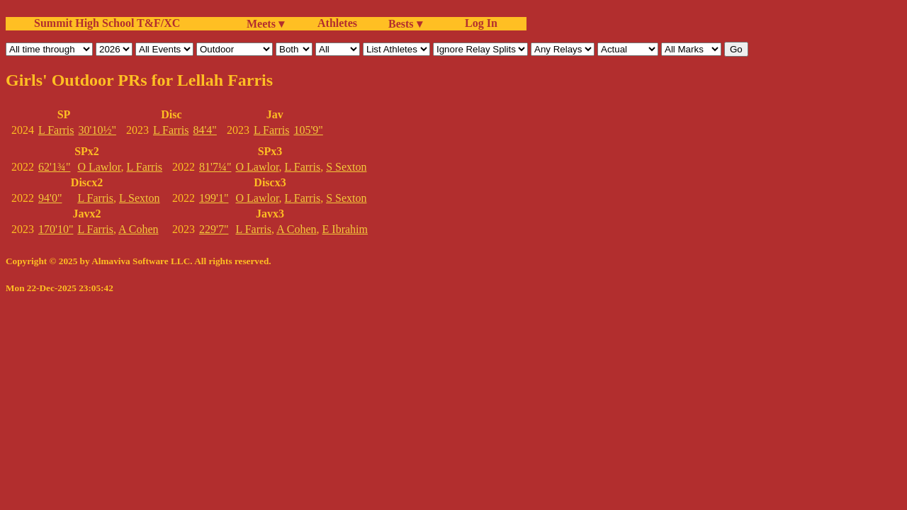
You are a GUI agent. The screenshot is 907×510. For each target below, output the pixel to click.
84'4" (204, 130)
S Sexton (346, 167)
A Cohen (138, 229)
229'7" (213, 229)
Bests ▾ (405, 24)
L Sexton (139, 198)
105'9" (307, 130)
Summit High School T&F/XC (107, 23)
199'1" (213, 198)
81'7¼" (215, 167)
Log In (478, 23)
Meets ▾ (265, 24)
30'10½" (97, 130)
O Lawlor (98, 167)
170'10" (55, 229)
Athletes (337, 23)
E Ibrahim (345, 229)
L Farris (56, 130)
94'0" (50, 198)
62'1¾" (54, 167)
